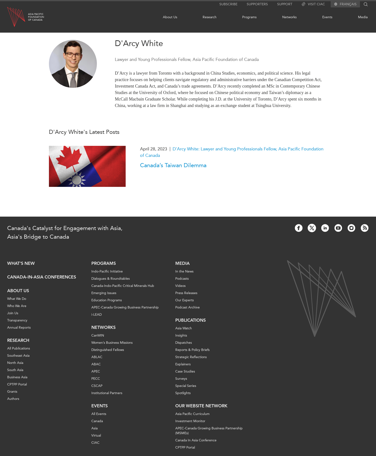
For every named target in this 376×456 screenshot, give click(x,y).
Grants (12, 392)
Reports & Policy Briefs (192, 350)
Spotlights (183, 393)
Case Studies (185, 371)
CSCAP (96, 386)
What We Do (16, 299)
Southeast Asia (18, 356)
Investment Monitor (190, 421)
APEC (95, 371)
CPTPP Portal (17, 384)
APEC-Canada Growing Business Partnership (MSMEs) (209, 430)
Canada (97, 421)
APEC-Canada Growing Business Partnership (125, 307)
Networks (289, 17)
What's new (21, 263)
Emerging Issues (103, 293)
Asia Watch (183, 328)
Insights (181, 335)
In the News (184, 271)
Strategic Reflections (191, 357)
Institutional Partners (106, 393)
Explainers (183, 364)
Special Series (185, 386)
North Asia (15, 363)
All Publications (18, 348)
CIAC (95, 443)
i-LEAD (96, 315)
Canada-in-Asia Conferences (41, 277)
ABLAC (96, 357)
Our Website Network (201, 406)
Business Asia (17, 377)
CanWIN (97, 335)
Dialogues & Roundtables (110, 279)
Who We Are (16, 306)
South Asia (15, 370)
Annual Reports (19, 328)
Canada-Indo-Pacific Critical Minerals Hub (122, 286)
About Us (170, 17)
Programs (249, 17)
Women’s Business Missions (112, 343)
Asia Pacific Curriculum (192, 414)
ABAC (96, 364)
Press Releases (186, 293)
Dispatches (183, 343)
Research (210, 17)
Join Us (12, 313)
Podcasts (182, 279)
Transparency (17, 320)
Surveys (181, 379)
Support (284, 4)
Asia (94, 428)
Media (363, 17)
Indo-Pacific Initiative (107, 271)
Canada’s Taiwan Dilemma (173, 165)
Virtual (96, 435)
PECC (95, 379)
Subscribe (228, 4)
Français (348, 4)
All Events (98, 414)
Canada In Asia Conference (196, 440)
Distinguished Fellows (107, 350)
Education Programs (106, 300)
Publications (190, 320)
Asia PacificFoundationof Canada (36, 17)
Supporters (257, 4)
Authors (13, 399)
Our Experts (184, 300)
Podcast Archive (187, 307)
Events (327, 17)
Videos (180, 286)
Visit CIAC (313, 4)
